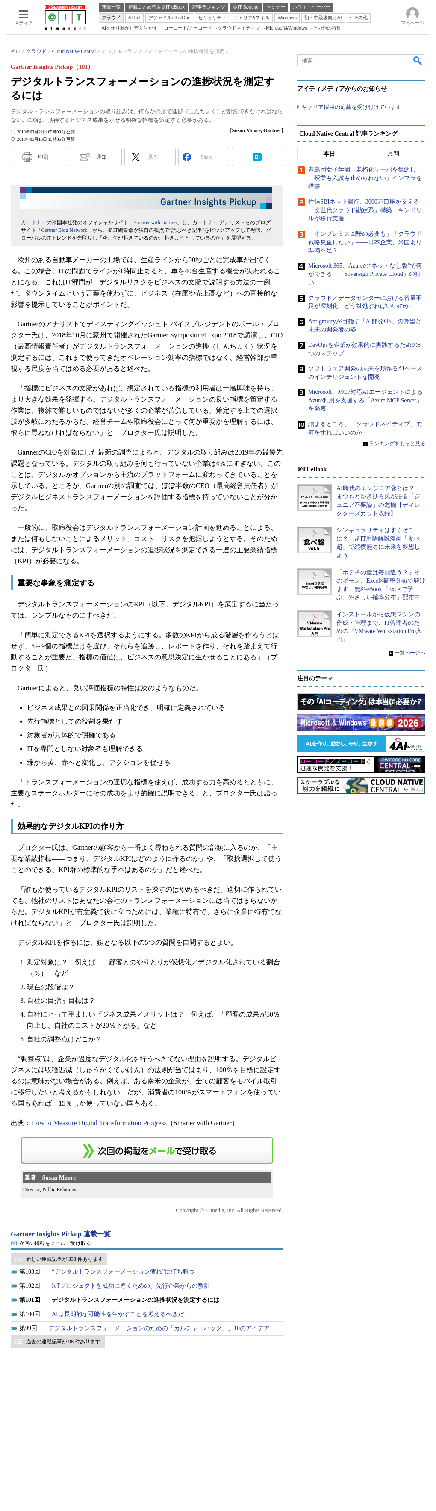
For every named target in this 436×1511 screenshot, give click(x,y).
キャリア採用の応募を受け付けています (351, 107)
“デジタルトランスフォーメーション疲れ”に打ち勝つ (123, 1272)
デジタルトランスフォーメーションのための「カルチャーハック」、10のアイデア (159, 1328)
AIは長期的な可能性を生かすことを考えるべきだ (118, 1314)
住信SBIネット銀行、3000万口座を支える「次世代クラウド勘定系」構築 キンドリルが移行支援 (365, 210)
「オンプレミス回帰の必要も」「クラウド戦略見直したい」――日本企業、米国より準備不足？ (365, 242)
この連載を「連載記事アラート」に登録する (147, 1150)
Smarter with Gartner (155, 222)
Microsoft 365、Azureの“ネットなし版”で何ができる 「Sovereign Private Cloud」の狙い (365, 274)
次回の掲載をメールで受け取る (55, 1243)
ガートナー (34, 222)
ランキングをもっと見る (397, 444)
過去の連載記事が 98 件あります (63, 1342)
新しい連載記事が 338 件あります (64, 1259)
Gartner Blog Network (64, 230)
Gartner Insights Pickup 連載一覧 (61, 1234)
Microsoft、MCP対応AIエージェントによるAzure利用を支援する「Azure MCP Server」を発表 (365, 400)
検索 (418, 60)
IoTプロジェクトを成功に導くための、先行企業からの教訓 (131, 1286)
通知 (101, 157)
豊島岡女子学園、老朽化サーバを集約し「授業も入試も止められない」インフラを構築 (365, 178)
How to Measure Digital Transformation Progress (99, 1123)
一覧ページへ (410, 653)
